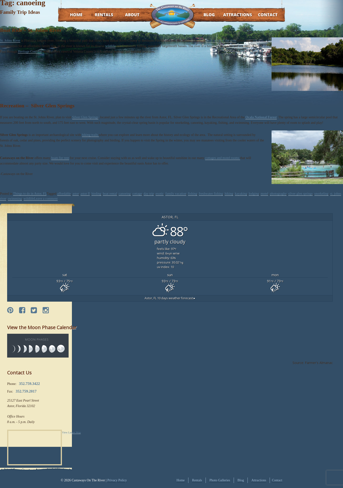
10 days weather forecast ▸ (170, 298)
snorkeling (321, 193)
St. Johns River (10, 40)
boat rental (110, 193)
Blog (203, 15)
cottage (137, 193)
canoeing (125, 193)
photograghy (278, 193)
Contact (261, 15)
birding (96, 193)
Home (72, 15)
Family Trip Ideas (20, 12)
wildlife (110, 46)
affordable (64, 193)
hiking (229, 193)
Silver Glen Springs (85, 117)
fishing (192, 193)
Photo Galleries (219, 480)
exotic (160, 193)
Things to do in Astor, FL (30, 193)
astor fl (85, 193)
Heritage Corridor (29, 51)
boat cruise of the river (221, 40)
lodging (254, 193)
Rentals (99, 15)
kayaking (241, 193)
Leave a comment (46, 198)
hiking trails (90, 135)
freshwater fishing (211, 193)
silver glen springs (300, 193)
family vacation (175, 193)
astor (75, 193)
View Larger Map (71, 432)
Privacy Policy (117, 480)
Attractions (230, 15)
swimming (15, 198)
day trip (149, 193)
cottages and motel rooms (222, 158)
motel (264, 193)
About (128, 15)
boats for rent (60, 158)
